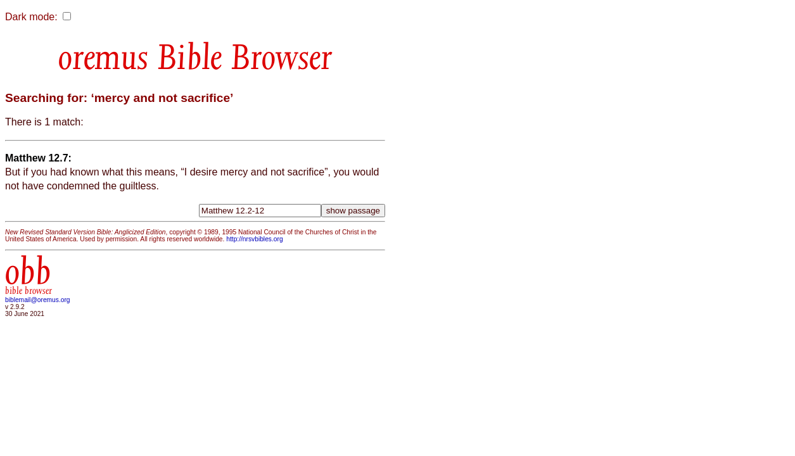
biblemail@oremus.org (37, 299)
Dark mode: (31, 16)
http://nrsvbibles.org (254, 239)
